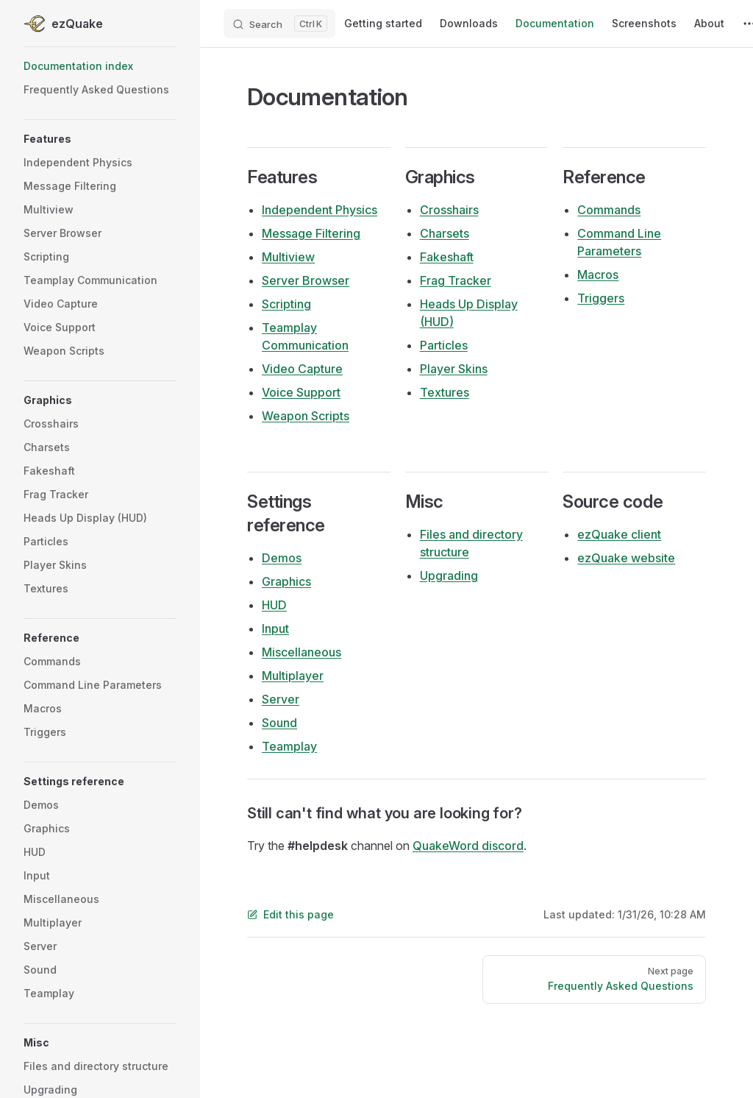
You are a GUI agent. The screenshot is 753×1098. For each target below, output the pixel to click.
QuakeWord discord (468, 845)
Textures (444, 392)
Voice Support (301, 392)
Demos (281, 557)
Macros (597, 274)
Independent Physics (319, 209)
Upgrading (449, 575)
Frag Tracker (455, 280)
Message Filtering (311, 233)
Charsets (444, 233)
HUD (274, 605)
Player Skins (454, 368)
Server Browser (305, 280)
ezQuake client (619, 534)
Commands (608, 209)
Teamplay (289, 746)
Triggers (600, 298)
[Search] (279, 23)
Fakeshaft (447, 256)
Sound (279, 722)
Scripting (286, 304)
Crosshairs (449, 209)
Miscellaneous (301, 652)
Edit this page (290, 914)
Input (275, 628)
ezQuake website (626, 557)
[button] (100, 139)
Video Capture (302, 368)
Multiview (288, 256)
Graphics (286, 581)
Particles (444, 345)
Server (280, 699)
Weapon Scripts (305, 415)
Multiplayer (293, 675)
